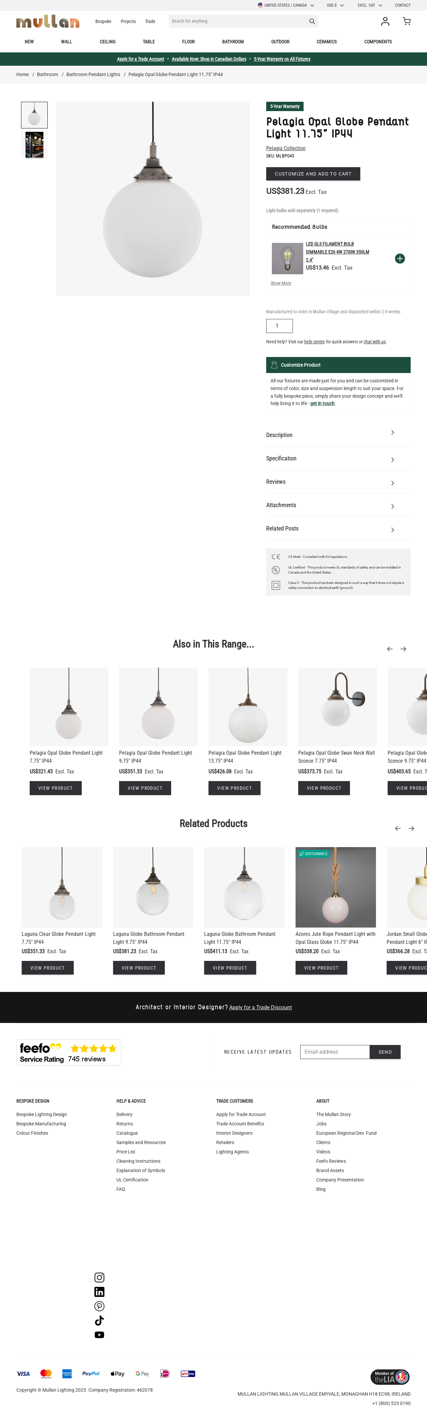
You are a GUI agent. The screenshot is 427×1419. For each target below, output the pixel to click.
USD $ (336, 5)
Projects (128, 21)
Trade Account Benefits (240, 1123)
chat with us (375, 341)
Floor (188, 41)
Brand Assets (330, 1170)
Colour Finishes (32, 1133)
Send (385, 1052)
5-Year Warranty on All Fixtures (282, 59)
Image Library (130, 1245)
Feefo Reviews (331, 1161)
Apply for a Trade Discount (260, 1007)
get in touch (322, 403)
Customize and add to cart (313, 173)
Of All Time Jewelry (335, 1198)
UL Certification (132, 1179)
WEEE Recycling (132, 1235)
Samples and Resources (141, 1142)
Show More (281, 283)
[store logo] (47, 21)
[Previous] (392, 649)
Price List (125, 1151)
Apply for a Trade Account (140, 59)
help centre (314, 341)
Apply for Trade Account (241, 1114)
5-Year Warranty (285, 106)
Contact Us (327, 1207)
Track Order (128, 1254)
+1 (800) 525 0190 (391, 1403)
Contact (403, 5)
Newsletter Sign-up (335, 1217)
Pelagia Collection (286, 148)
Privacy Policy (130, 1226)
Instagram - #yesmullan (140, 1217)
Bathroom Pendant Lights (93, 74)
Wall (66, 41)
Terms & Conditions (136, 1198)
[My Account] (386, 21)
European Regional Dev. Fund (346, 1133)
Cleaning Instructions (138, 1161)
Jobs (321, 1123)
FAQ (120, 1189)
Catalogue (127, 1133)
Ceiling (107, 41)
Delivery (124, 1114)
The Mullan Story (333, 1114)
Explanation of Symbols (140, 1170)
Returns (124, 1123)
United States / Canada (286, 5)
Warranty (126, 1207)
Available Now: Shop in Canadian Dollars (209, 59)
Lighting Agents (232, 1151)
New (29, 41)
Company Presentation (340, 1179)
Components (378, 41)
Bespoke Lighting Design (41, 1114)
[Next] (405, 649)
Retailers (225, 1142)
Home (22, 74)
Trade (150, 21)
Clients (323, 1142)
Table (149, 41)
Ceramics (327, 41)
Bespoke (103, 21)
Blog (321, 1189)
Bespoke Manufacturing (41, 1123)
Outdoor (280, 41)
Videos (323, 1151)
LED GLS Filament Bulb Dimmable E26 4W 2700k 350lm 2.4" (337, 252)
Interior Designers (234, 1133)
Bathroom (233, 41)
